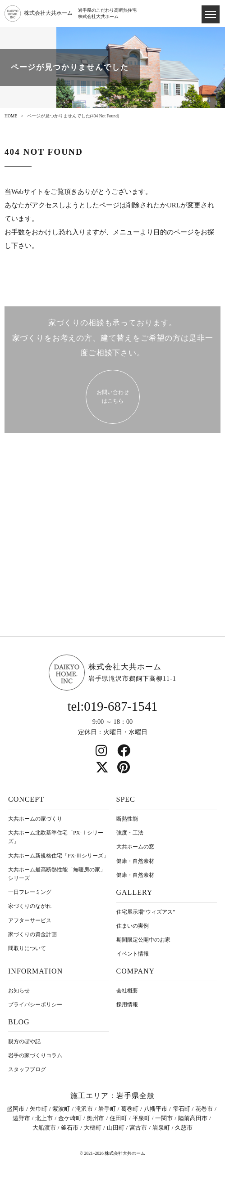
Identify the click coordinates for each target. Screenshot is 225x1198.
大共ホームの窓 (135, 847)
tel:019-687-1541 (113, 706)
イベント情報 (132, 954)
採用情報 (127, 1004)
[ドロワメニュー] (211, 14)
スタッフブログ (27, 1069)
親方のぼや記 (24, 1041)
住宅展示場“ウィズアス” (145, 912)
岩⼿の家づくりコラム (35, 1055)
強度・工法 (129, 833)
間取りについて (27, 948)
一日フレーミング (29, 892)
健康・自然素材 (135, 861)
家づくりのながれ (29, 906)
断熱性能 (127, 819)
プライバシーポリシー (35, 1004)
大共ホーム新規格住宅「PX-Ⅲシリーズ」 (58, 856)
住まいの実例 (132, 926)
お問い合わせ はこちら (112, 396)
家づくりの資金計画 (32, 934)
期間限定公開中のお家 (143, 940)
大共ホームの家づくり (35, 819)
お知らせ (19, 990)
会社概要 (127, 990)
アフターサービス (29, 920)
